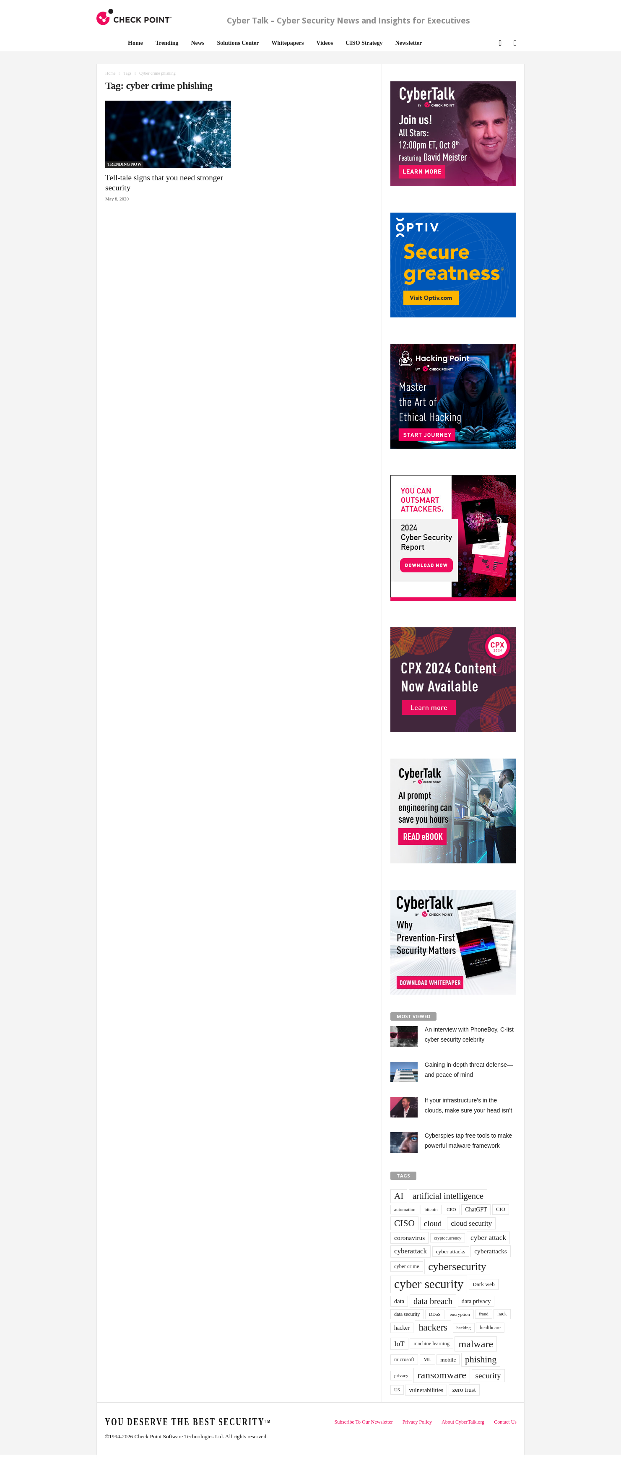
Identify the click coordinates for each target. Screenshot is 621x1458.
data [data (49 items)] (399, 1301)
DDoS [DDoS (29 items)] (435, 1314)
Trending (167, 43)
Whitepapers (287, 43)
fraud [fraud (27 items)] (483, 1314)
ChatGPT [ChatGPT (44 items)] (476, 1209)
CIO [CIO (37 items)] (500, 1209)
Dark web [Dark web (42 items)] (484, 1284)
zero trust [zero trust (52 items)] (464, 1389)
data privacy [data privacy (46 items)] (476, 1301)
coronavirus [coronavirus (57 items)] (409, 1237)
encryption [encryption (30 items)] (460, 1314)
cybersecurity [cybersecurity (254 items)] (457, 1266)
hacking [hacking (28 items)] (464, 1327)
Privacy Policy (417, 1422)
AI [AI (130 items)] (398, 1196)
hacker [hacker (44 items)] (402, 1328)
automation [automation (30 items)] (405, 1209)
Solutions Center (238, 43)
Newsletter (408, 43)
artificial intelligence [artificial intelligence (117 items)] (448, 1196)
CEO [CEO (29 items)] (451, 1209)
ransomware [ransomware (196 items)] (441, 1375)
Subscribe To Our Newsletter (363, 1422)
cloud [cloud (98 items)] (433, 1223)
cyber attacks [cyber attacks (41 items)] (450, 1251)
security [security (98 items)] (488, 1375)
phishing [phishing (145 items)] (480, 1359)
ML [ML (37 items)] (427, 1359)
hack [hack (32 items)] (502, 1314)
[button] (499, 42)
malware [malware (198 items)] (475, 1343)
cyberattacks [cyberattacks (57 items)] (490, 1251)
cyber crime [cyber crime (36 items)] (406, 1266)
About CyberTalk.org (463, 1422)
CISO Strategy (364, 43)
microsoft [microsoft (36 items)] (404, 1359)
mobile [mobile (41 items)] (448, 1360)
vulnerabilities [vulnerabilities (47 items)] (426, 1390)
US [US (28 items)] (397, 1389)
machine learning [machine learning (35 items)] (431, 1343)
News (198, 43)
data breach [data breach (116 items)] (432, 1301)
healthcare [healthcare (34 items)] (490, 1328)
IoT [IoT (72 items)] (399, 1344)
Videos (324, 43)
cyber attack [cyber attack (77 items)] (488, 1237)
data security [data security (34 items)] (407, 1314)
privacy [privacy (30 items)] (401, 1375)
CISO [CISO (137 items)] (404, 1223)
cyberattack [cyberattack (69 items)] (410, 1251)
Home (135, 43)
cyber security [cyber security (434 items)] (428, 1284)
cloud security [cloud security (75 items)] (471, 1223)
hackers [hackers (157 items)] (432, 1327)
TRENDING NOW (124, 164)
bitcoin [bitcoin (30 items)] (430, 1209)
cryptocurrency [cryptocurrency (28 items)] (447, 1237)
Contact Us (505, 1422)
